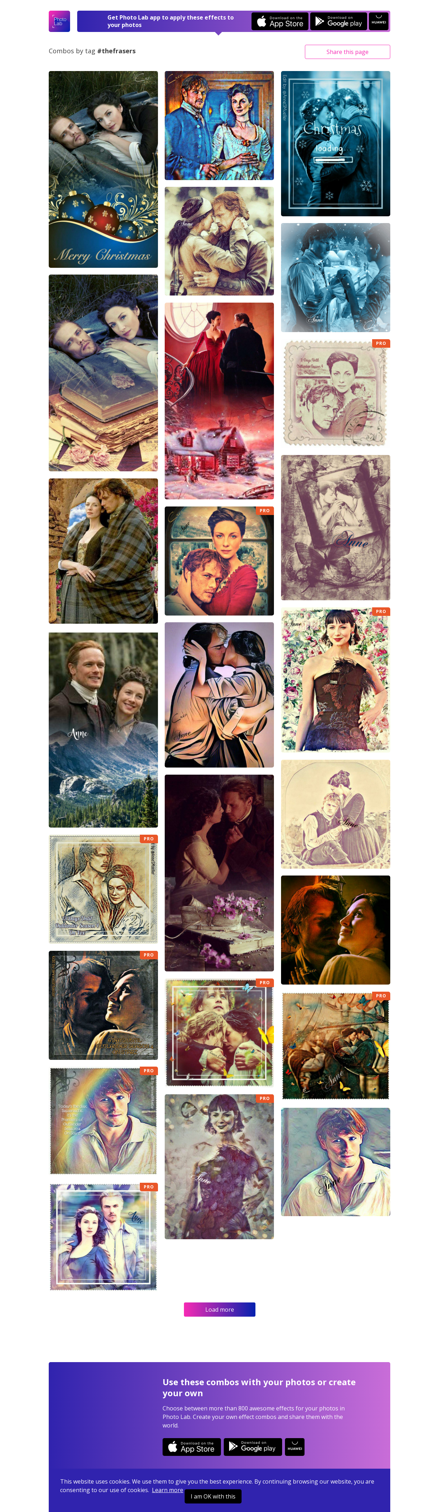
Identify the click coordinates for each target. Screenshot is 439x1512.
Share (348, 52)
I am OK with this (213, 1496)
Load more (219, 1309)
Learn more (167, 1490)
